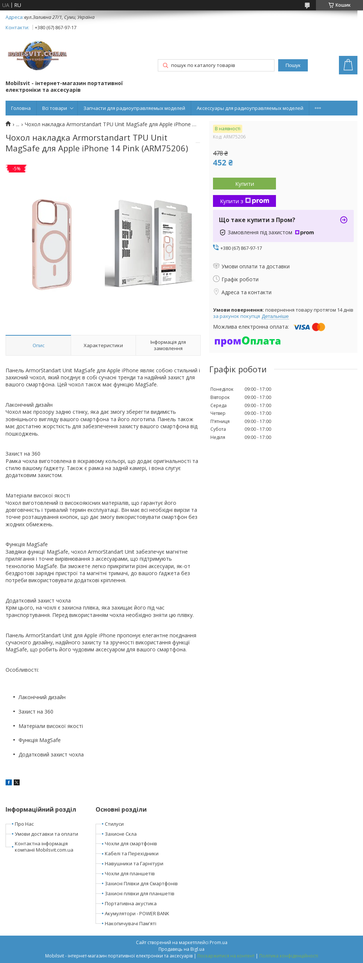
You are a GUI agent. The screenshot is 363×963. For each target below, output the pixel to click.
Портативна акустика (131, 903)
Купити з (244, 201)
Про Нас (24, 824)
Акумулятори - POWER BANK (137, 913)
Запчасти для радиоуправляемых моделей (134, 108)
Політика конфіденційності (288, 956)
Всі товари (54, 108)
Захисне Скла (121, 834)
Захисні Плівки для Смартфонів (141, 883)
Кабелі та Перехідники (132, 853)
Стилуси (114, 824)
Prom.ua (218, 942)
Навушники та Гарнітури (134, 863)
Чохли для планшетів (130, 873)
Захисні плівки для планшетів (139, 893)
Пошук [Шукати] (293, 65)
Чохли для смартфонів (131, 843)
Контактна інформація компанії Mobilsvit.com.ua (44, 846)
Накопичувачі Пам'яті (130, 923)
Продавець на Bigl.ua (181, 949)
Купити (244, 183)
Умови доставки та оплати (46, 834)
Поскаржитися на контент (225, 956)
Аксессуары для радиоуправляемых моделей (250, 108)
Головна (21, 108)
